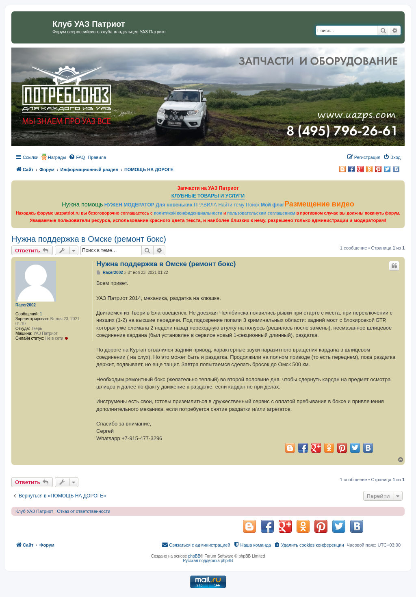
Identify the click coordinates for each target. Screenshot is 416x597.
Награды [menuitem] (57, 157)
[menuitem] (77, 157)
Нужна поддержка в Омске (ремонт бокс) (88, 238)
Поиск (253, 205)
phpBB (194, 556)
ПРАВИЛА (205, 205)
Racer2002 (25, 305)
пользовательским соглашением (261, 213)
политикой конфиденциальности (188, 213)
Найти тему (231, 205)
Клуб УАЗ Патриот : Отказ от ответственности (62, 511)
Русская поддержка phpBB (208, 560)
